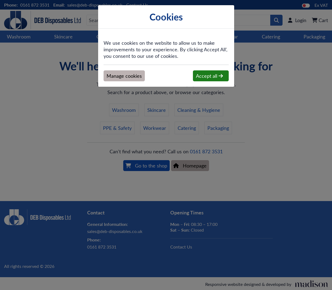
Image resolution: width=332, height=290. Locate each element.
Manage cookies (124, 76)
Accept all (209, 76)
